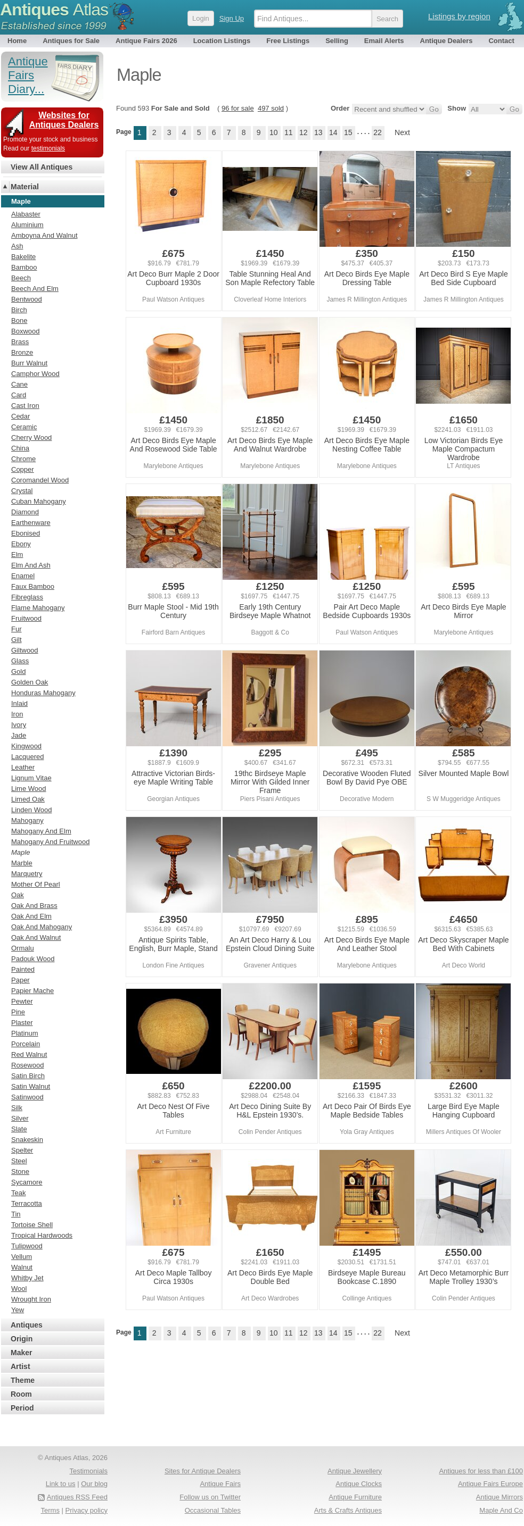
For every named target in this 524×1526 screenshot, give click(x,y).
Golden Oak (29, 682)
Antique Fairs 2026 (146, 41)
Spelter (22, 1150)
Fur (16, 629)
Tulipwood (27, 1246)
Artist (20, 1366)
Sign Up (231, 18)
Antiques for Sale (71, 41)
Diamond (25, 512)
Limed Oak (28, 799)
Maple (20, 852)
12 (303, 132)
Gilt (16, 640)
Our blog (94, 1484)
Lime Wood (28, 789)
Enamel (23, 576)
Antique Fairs (220, 1484)
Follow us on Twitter (210, 1497)
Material (25, 186)
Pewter (21, 1001)
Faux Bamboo (32, 586)
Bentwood (26, 299)
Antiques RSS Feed (77, 1497)
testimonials (48, 148)
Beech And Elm (35, 289)
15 (348, 132)
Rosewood (27, 1065)
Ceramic (24, 427)
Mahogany (27, 820)
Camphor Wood (35, 374)
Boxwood (25, 331)
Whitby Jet (27, 1278)
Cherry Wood (31, 437)
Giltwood (24, 650)
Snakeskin (27, 1140)
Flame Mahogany (37, 608)
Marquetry (27, 874)
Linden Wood (31, 810)
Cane (19, 384)
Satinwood (27, 1097)
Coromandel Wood (40, 480)
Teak (18, 1193)
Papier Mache (32, 991)
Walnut (21, 1267)
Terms (50, 1510)
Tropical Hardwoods (41, 1235)
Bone (19, 320)
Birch (19, 310)
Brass (20, 342)
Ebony (21, 544)
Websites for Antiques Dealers (64, 120)
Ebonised (25, 533)
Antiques (54, 9)
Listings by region (459, 16)
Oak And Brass (34, 906)
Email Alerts (384, 41)
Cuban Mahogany (38, 501)
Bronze (22, 352)
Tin (16, 1214)
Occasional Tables (213, 1510)
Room (21, 1394)
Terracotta (26, 1203)
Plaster (21, 1023)
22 (377, 132)
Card (18, 395)
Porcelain (25, 1044)
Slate (19, 1129)
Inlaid (19, 703)
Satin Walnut (30, 1086)
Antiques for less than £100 (481, 1471)
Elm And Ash (31, 565)
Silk (16, 1108)
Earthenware (31, 523)
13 (318, 132)
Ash (17, 246)
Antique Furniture (355, 1497)
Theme (23, 1380)
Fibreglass (27, 597)
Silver (20, 1118)
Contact (501, 41)
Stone (20, 1171)
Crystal (21, 491)
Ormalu (22, 948)
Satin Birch (28, 1076)
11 (288, 132)
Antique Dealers (446, 41)
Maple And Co (501, 1510)
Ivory (18, 725)
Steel (19, 1161)
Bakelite (23, 257)
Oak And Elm (31, 916)
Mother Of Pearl (35, 884)
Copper (22, 469)
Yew (17, 1310)
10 (273, 132)
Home (17, 41)
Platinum (24, 1033)
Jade (18, 735)
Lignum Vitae (31, 778)
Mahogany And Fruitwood (50, 842)
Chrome (23, 459)
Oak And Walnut (36, 937)
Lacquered (27, 757)
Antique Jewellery (355, 1471)
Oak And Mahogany (41, 927)
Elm (17, 554)
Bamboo (24, 267)
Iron (17, 714)
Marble (21, 863)
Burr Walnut (29, 363)
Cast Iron (25, 406)
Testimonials (88, 1471)
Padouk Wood (32, 959)
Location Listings (222, 41)
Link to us (61, 1484)
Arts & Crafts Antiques (348, 1510)
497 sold (271, 108)
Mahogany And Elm (41, 831)
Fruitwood (26, 618)
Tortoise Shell (32, 1225)
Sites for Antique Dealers (203, 1471)
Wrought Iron (31, 1299)
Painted (23, 969)
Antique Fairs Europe (490, 1484)
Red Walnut (29, 1054)
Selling (336, 41)
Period (22, 1408)
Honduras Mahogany (43, 693)
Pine (18, 1012)
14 (333, 132)
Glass (20, 661)
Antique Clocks (358, 1484)
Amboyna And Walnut (44, 235)
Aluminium (27, 225)
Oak (17, 895)
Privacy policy (87, 1510)
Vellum (21, 1257)
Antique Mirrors (499, 1497)
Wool (19, 1288)
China (20, 448)
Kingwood (26, 746)
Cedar (20, 416)
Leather (23, 767)
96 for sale (238, 108)
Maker (21, 1352)
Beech (21, 278)
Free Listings (287, 41)
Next (402, 132)
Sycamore (27, 1182)
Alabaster (25, 214)
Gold (18, 672)
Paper (20, 980)
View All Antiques (41, 167)
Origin (21, 1339)
